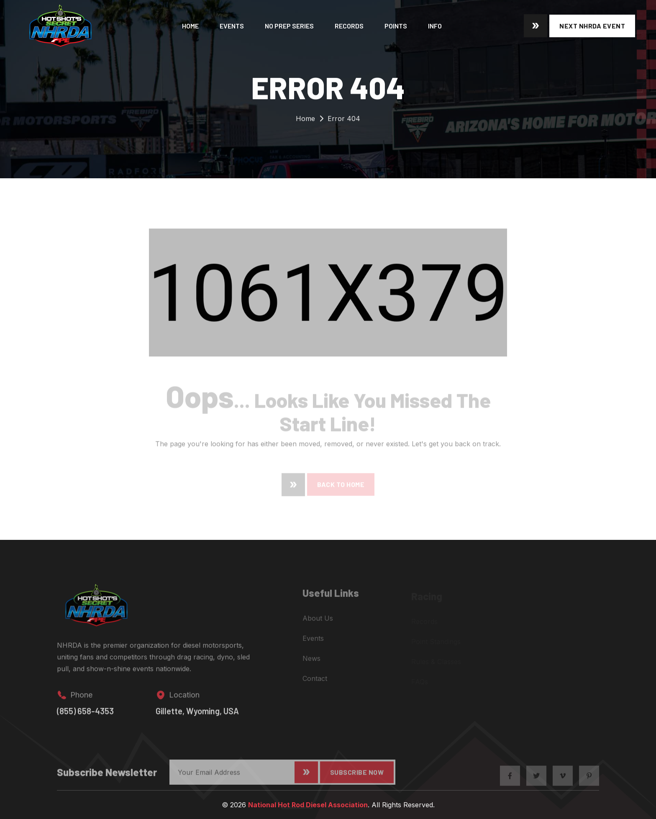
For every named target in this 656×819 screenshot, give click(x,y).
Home (190, 26)
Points (395, 26)
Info (435, 26)
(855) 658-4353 (85, 716)
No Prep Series (289, 26)
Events (232, 26)
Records (349, 26)
